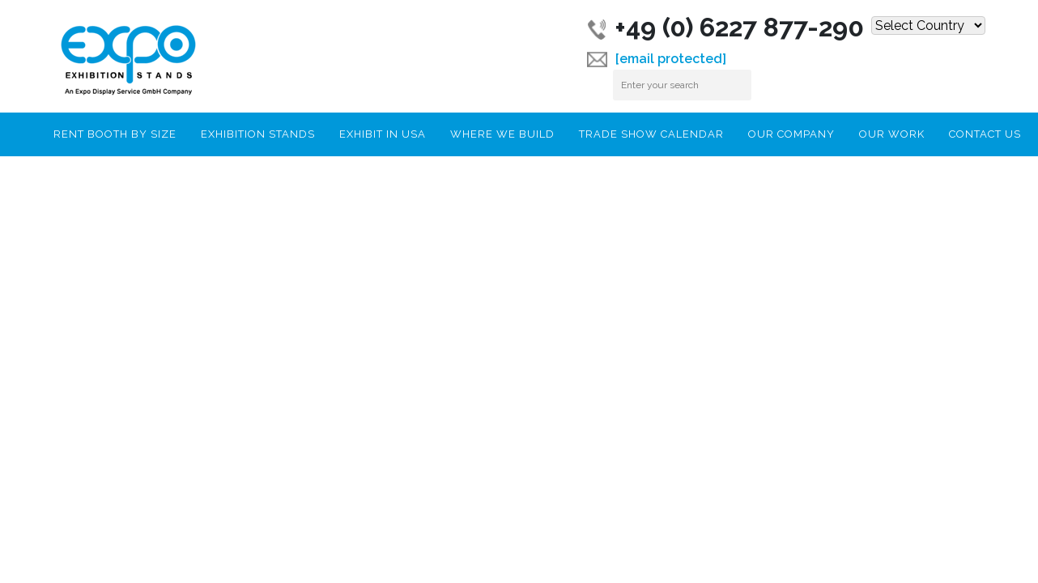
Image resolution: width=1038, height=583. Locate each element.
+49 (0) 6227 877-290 (725, 27)
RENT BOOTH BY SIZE (115, 134)
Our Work (892, 134)
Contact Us (985, 134)
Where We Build (502, 134)
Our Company (791, 134)
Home (23, 132)
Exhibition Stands (258, 134)
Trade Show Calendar (651, 134)
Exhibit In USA (382, 134)
